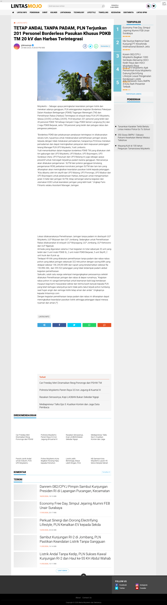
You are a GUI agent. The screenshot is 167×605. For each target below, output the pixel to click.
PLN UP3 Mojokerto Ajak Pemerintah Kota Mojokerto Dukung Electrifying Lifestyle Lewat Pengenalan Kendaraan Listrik (137, 73)
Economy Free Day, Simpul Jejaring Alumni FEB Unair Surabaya (75, 505)
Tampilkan (106, 472)
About (78, 598)
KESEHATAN (116, 12)
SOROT (45, 12)
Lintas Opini (142, 12)
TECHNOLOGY (79, 12)
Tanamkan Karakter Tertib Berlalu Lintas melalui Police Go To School (134, 127)
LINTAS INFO (22, 12)
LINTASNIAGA (65, 12)
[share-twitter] (90, 46)
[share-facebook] (85, 46)
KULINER (54, 12)
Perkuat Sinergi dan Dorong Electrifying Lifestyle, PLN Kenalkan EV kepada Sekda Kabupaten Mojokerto (70, 524)
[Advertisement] (24, 91)
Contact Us (86, 598)
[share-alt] (44, 325)
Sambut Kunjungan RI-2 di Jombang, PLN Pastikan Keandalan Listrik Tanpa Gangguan (72, 539)
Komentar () (105, 46)
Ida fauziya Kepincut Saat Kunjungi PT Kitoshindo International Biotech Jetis (135, 44)
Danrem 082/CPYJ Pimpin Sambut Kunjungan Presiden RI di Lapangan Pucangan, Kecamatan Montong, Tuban (75, 491)
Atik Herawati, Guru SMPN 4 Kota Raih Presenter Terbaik (136, 82)
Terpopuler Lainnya (133, 94)
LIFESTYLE (92, 12)
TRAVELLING (104, 12)
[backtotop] (83, 576)
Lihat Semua (62, 571)
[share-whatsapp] (96, 46)
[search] (76, 6)
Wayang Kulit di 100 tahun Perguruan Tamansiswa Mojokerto (134, 147)
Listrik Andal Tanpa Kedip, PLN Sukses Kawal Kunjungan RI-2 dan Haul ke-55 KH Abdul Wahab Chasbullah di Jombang (75, 558)
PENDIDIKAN (35, 12)
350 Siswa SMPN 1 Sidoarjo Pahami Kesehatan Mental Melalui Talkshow (134, 137)
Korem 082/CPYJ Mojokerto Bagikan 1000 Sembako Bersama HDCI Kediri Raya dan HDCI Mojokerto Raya (136, 58)
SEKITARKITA (129, 12)
